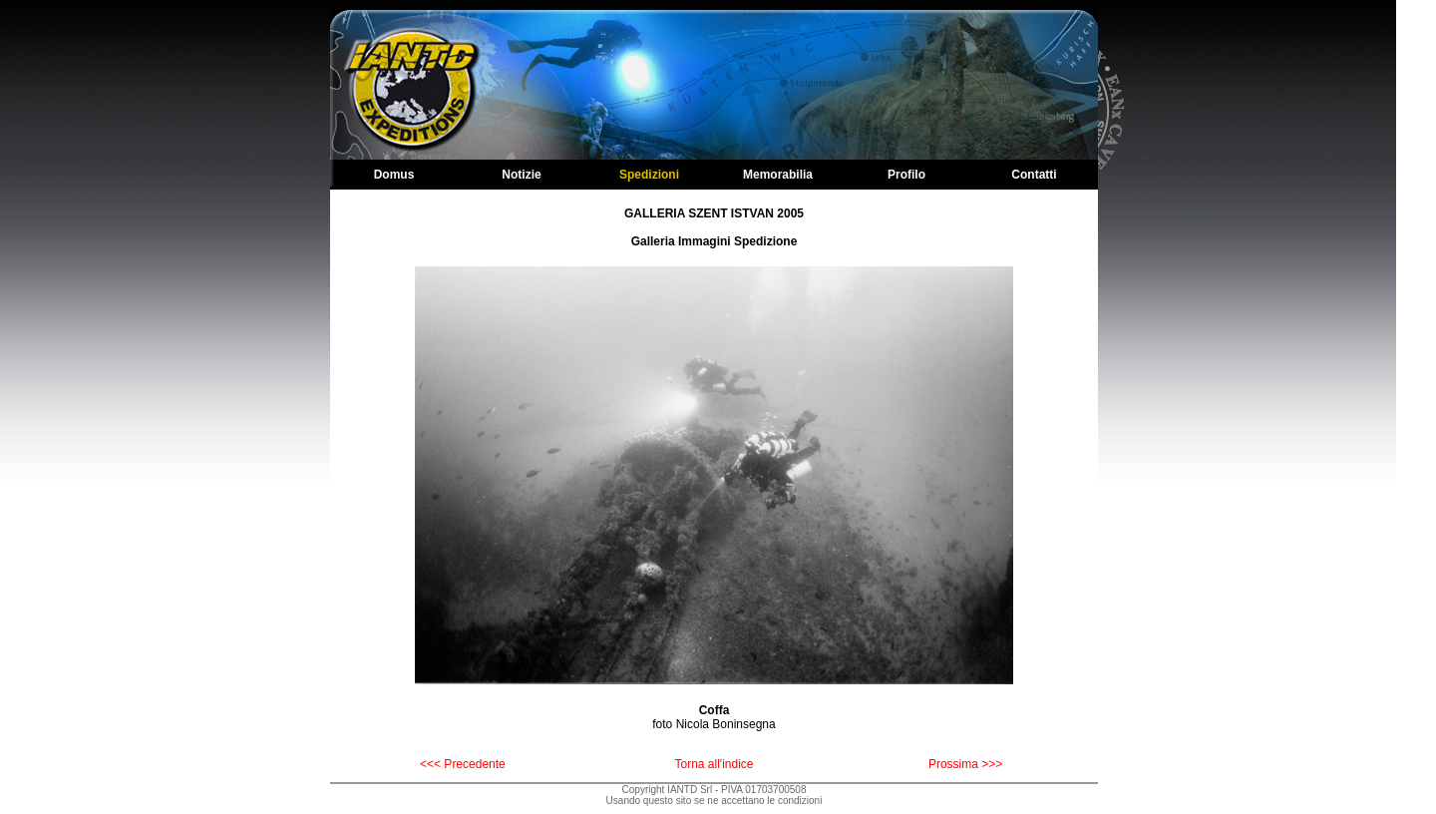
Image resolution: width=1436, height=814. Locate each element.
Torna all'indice (713, 764)
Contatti (1033, 175)
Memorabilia (778, 175)
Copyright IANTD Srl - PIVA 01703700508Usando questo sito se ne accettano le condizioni (714, 795)
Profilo (906, 175)
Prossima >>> (965, 764)
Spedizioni (649, 175)
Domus (394, 175)
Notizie (521, 175)
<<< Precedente (463, 764)
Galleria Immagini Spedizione (714, 241)
